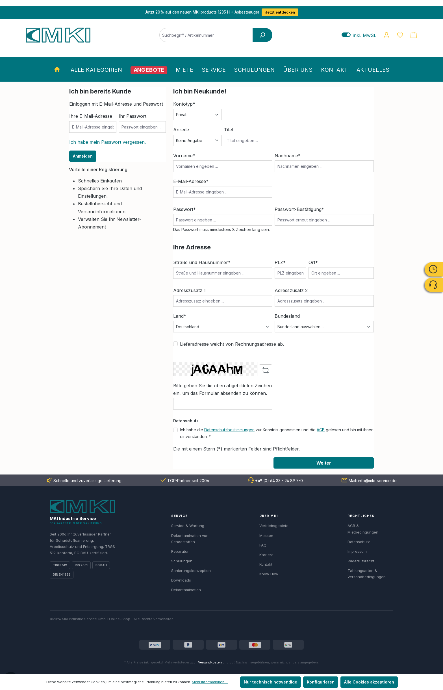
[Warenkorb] (413, 35)
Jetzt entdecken (280, 12)
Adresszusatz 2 (291, 290)
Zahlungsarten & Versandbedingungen (367, 573)
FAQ (262, 545)
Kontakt (265, 564)
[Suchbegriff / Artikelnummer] (206, 35)
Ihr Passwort (132, 116)
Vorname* (184, 155)
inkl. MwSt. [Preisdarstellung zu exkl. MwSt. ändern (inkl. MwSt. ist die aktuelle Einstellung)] (359, 35)
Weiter (323, 463)
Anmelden (83, 156)
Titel (228, 129)
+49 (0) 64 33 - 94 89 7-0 (279, 480)
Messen (266, 535)
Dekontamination (186, 589)
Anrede (181, 129)
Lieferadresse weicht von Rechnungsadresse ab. (232, 344)
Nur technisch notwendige (270, 682)
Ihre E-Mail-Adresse (90, 116)
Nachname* (288, 155)
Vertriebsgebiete (273, 525)
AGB (321, 429)
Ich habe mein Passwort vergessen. (107, 142)
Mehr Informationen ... (210, 682)
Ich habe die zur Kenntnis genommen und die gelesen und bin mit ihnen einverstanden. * (276, 433)
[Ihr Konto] (386, 35)
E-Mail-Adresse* (191, 181)
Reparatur (180, 551)
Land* (179, 316)
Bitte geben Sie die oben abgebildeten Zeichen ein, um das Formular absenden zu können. (222, 389)
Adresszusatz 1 (189, 290)
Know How (268, 574)
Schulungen (181, 561)
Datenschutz (359, 541)
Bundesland (287, 316)
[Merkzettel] (400, 35)
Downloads (181, 580)
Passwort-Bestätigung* (299, 209)
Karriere (266, 554)
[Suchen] (262, 35)
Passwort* (184, 209)
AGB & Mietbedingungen (363, 528)
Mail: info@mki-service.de (373, 480)
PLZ (280, 262)
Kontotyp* (184, 104)
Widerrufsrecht (361, 561)
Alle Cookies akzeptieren (369, 682)
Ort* (313, 262)
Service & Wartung (187, 525)
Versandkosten (210, 662)
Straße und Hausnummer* (202, 262)
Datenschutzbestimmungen (229, 429)
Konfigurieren (321, 682)
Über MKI (268, 516)
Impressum (357, 551)
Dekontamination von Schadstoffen (190, 538)
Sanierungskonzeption (191, 570)
